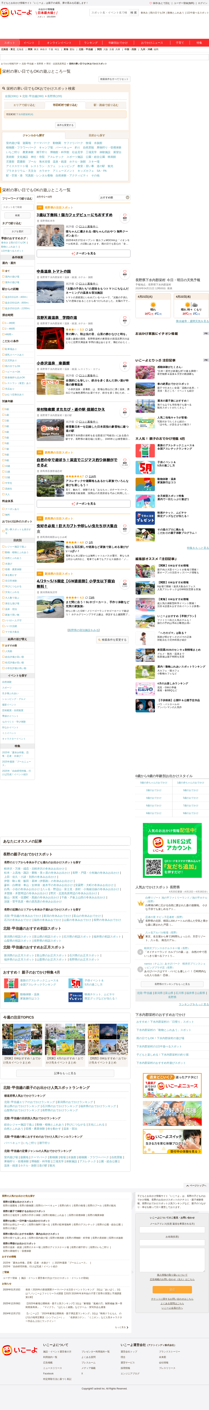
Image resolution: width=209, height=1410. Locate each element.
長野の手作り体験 (31, 1215)
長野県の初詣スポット (47, 940)
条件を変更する (65, 125)
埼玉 (57, 49)
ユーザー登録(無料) (184, 3)
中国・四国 (130, 49)
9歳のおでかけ (190, 813)
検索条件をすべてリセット (114, 79)
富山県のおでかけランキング (22, 1106)
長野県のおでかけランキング (60, 1110)
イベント (29, 42)
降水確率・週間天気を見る (192, 321)
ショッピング (66, 166)
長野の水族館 (116, 1238)
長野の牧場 (79, 1205)
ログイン (202, 3)
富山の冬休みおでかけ (87, 915)
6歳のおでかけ (154, 805)
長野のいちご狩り (99, 1247)
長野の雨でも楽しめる (14, 1238)
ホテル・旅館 (77, 161)
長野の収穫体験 (77, 1215)
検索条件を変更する (112, 639)
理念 (123, 1357)
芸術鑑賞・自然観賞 (12, 710)
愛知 (72, 49)
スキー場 (94, 161)
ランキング (91, 42)
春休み (144, 12)
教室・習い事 (86, 166)
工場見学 (91, 152)
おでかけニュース (152, 42)
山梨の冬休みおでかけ (77, 919)
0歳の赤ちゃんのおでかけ (153, 782)
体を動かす (54, 1128)
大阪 (105, 49)
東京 (36, 49)
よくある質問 (88, 1357)
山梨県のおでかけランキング (22, 1110)
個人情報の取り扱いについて (172, 1275)
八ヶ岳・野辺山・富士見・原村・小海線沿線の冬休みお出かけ (80, 889)
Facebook (48, 1373)
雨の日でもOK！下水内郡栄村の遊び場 (160, 1038)
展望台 (117, 152)
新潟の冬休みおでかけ (57, 915)
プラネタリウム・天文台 (21, 170)
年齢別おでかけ (118, 42)
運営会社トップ (129, 1351)
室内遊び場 (13, 143)
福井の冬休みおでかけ (47, 919)
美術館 (10, 156)
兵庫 (117, 49)
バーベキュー (64, 147)
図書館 (21, 161)
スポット (9, 42)
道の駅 (101, 166)
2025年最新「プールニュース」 (16, 763)
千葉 (50, 49)
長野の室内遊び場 (38, 1238)
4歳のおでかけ (154, 798)
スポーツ (7, 687)
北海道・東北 (8, 49)
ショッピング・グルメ (14, 699)
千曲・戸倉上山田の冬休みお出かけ (83, 897)
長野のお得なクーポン (14, 1224)
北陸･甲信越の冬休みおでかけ (22, 915)
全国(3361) (11, 96)
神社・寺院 (38, 156)
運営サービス (128, 1362)
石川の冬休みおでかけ (18, 919)
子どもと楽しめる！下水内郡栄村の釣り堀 (162, 1054)
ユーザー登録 (10, 1278)
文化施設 (22, 156)
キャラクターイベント (14, 738)
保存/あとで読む (160, 3)
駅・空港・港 (14, 175)
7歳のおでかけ (190, 805)
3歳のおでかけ (190, 790)
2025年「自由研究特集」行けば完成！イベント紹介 (16, 773)
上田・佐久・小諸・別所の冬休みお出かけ (30, 876)
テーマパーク (42, 143)
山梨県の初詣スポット (18, 940)
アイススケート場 (17, 166)
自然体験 (7, 682)
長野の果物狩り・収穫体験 (17, 1251)
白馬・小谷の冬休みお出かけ (22, 889)
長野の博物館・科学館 (78, 1238)
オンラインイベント (59, 42)
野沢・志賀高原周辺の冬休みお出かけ (73, 893)
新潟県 (158, 992)
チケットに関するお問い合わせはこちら (172, 1299)
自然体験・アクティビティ (72, 175)
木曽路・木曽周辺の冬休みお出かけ (26, 893)
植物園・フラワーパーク (21, 147)
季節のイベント (10, 716)
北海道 (20, 49)
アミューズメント (64, 170)
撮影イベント (9, 704)
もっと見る (120, 1327)
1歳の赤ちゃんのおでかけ (190, 782)
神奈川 (43, 49)
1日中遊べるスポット (197, 12)
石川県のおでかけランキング (60, 1106)
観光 (110, 166)
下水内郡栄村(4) (24, 114)
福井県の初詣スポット (107, 936)
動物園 (57, 143)
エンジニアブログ (130, 1373)
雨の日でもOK (157, 12)
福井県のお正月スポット (19, 959)
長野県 (172, 997)
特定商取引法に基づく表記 (57, 1379)
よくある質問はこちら (172, 1303)
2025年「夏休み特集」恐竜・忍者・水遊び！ (15, 754)
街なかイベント (10, 727)
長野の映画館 (57, 1238)
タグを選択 (17, 231)
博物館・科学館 (59, 152)
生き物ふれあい (10, 693)
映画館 (112, 156)
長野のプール (95, 1205)
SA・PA (102, 170)
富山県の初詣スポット (47, 936)
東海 (66, 49)
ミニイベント (9, 733)
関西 (99, 49)
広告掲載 (48, 1362)
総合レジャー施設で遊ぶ (19, 1124)
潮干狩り (41, 152)
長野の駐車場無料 (61, 1224)
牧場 (88, 143)
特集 (199, 42)
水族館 (98, 143)
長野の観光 (110, 1205)
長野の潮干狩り (79, 1247)
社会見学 (77, 152)
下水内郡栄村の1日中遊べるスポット (159, 1046)
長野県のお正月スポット (84, 959)
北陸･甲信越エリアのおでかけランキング (29, 1102)
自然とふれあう (13, 1128)
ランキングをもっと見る (194, 1004)
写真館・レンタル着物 (39, 175)
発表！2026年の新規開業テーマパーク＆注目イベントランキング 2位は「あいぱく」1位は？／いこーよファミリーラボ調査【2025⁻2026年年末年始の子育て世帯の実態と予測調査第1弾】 (73, 1293)
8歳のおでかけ (154, 813)
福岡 (156, 49)
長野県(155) (54, 96)
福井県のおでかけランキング (98, 1106)
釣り (77, 147)
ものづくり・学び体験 (14, 721)
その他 (95, 175)
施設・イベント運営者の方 (57, 1351)
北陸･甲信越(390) (33, 96)
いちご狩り (13, 152)
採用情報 (125, 1368)
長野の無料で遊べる (39, 1224)
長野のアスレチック (84, 1224)
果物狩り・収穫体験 (109, 147)
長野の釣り (65, 1205)
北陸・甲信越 (86, 49)
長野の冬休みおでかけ (107, 919)
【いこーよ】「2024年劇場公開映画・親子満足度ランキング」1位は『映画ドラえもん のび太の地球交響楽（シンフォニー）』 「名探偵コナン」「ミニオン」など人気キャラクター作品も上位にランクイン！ (74, 1317)
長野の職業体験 (96, 1215)
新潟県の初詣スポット (18, 936)
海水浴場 (44, 161)
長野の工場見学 (11, 1215)
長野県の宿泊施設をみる (83, 630)
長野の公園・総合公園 (109, 1224)
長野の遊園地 (10, 1205)
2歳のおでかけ (154, 790)
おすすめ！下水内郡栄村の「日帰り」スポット (165, 1021)
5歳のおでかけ (190, 798)
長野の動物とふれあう (55, 1215)
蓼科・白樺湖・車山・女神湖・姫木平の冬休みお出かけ (38, 885)
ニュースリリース (52, 1368)
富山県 (169, 992)
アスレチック (55, 156)
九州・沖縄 (146, 49)
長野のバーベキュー (46, 1205)
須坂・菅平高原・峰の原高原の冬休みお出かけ (33, 901)
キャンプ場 (46, 147)
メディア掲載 (88, 1368)
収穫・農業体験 (35, 1128)
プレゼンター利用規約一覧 (95, 1351)
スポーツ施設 (75, 156)
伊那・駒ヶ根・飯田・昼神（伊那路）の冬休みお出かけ (38, 880)
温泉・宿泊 (70, 1128)
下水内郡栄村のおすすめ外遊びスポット (161, 1062)
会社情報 (163, 1362)
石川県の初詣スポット (77, 936)
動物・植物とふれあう (50, 1124)
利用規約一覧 (50, 1357)
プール (32, 161)
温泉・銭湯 (60, 161)
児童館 (10, 161)
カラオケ (44, 170)
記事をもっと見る (65, 1073)
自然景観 (88, 147)
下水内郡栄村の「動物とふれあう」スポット (163, 1030)
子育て (180, 42)
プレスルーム (88, 1362)
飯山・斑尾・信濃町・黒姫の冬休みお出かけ (31, 897)
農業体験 (28, 152)
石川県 (180, 992)
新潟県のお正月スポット (19, 955)
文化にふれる (96, 1124)
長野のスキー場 (32, 1247)
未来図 (162, 1357)
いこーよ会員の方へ (172, 1308)
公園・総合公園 (95, 156)
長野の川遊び (10, 1228)
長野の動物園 (26, 1205)
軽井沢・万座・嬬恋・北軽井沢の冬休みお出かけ (34, 868)
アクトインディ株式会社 (161, 1345)
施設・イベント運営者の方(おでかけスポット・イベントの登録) (55, 1278)
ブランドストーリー (169, 1351)
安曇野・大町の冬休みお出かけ (94, 885)
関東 (30, 49)
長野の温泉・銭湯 (12, 1247)
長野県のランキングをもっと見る (172, 984)
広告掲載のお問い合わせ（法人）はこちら (172, 1279)
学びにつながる (76, 1124)
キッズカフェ (86, 170)
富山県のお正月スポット (52, 955)
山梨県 (201, 992)
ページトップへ (196, 1185)
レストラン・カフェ (43, 166)
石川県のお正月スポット (84, 955)
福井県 (190, 992)
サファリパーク (73, 143)
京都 (111, 49)
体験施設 (104, 152)
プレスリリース (167, 1368)
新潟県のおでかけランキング (75, 1102)
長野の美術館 (99, 1238)
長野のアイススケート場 (56, 1247)
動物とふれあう (176, 12)
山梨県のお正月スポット (52, 959)
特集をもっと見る (198, 547)
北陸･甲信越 (144, 992)
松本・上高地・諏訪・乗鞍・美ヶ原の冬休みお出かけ (37, 872)
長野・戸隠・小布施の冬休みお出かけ (95, 872)
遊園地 (27, 143)
